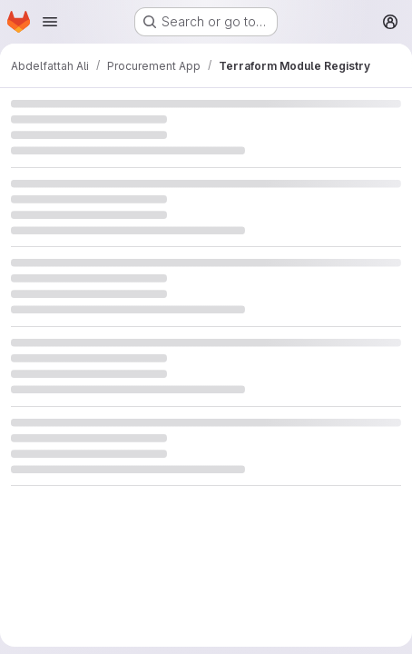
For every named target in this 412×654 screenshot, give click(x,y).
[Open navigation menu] (49, 21)
